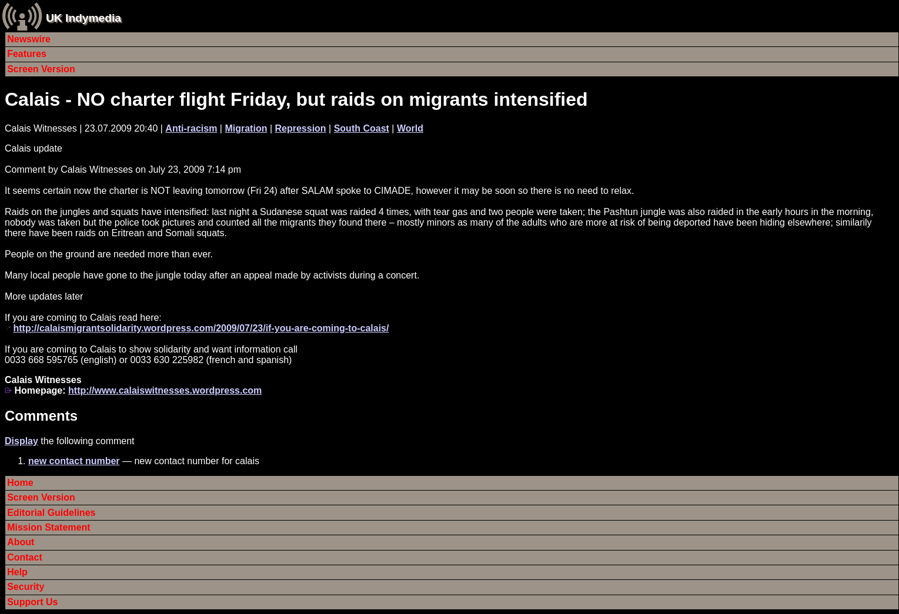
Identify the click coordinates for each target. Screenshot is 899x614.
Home (20, 483)
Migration (246, 128)
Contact (24, 557)
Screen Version (41, 69)
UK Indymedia (83, 18)
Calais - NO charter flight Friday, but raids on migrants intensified (296, 99)
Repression (300, 128)
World (410, 128)
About (20, 542)
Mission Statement (48, 527)
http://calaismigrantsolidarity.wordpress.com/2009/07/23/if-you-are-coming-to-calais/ (201, 328)
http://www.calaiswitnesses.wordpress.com (165, 390)
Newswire (29, 39)
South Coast (361, 128)
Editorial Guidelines (51, 513)
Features (26, 54)
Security (25, 587)
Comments (41, 416)
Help (17, 572)
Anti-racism (191, 128)
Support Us (32, 602)
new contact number (74, 461)
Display (21, 441)
